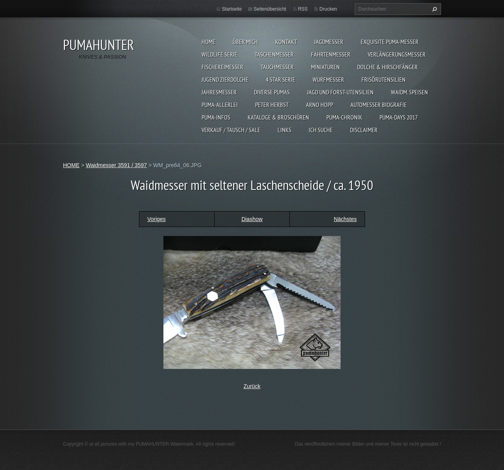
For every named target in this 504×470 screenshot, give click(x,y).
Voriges (156, 219)
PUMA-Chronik (344, 117)
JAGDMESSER (328, 42)
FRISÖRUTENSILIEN (383, 79)
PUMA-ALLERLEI (220, 105)
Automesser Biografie (378, 105)
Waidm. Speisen (409, 92)
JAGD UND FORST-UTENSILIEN (340, 92)
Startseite (232, 9)
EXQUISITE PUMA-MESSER (390, 42)
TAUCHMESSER (277, 67)
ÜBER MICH (245, 42)
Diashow (252, 219)
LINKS (284, 130)
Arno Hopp (319, 105)
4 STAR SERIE (280, 79)
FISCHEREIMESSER (222, 67)
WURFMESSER (328, 79)
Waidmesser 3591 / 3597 (116, 165)
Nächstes (345, 219)
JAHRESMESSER (219, 92)
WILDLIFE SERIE (219, 54)
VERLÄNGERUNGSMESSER (397, 54)
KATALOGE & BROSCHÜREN (278, 117)
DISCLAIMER (364, 130)
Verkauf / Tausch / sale (231, 130)
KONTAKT (286, 42)
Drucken (328, 9)
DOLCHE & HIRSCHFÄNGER (387, 67)
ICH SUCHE (321, 130)
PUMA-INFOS (216, 117)
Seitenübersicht (270, 9)
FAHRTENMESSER (330, 54)
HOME (208, 42)
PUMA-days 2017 (399, 117)
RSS (303, 9)
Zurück (252, 386)
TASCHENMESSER (274, 54)
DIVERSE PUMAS (272, 92)
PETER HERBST (272, 105)
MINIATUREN (325, 67)
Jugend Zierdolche (225, 79)
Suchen (433, 9)
